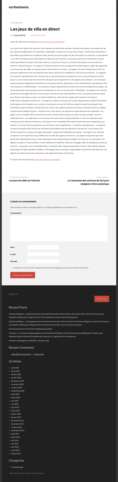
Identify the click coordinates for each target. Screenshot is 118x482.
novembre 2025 (17, 384)
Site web (13, 261)
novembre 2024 (17, 424)
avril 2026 (15, 368)
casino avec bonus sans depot (51, 41)
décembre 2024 (17, 420)
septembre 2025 (17, 391)
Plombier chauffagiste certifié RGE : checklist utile (29, 340)
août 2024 (15, 434)
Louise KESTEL (19, 35)
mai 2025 (15, 404)
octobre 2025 (16, 387)
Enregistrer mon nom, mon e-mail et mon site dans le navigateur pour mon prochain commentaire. (51, 268)
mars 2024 (15, 450)
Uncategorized (16, 23)
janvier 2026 (16, 377)
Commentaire (16, 213)
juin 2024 (14, 440)
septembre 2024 (17, 430)
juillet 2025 (15, 397)
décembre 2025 (17, 381)
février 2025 (16, 414)
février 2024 (16, 453)
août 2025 (15, 394)
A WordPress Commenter (21, 354)
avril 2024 (15, 447)
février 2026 (16, 374)
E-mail (13, 254)
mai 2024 (15, 443)
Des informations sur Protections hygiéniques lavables (30, 329)
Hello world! (39, 354)
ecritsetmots (19, 7)
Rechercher (13, 294)
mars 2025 (15, 411)
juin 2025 (14, 401)
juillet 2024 (15, 437)
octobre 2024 (16, 427)
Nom (12, 247)
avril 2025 (15, 407)
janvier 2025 (16, 417)
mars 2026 (15, 371)
